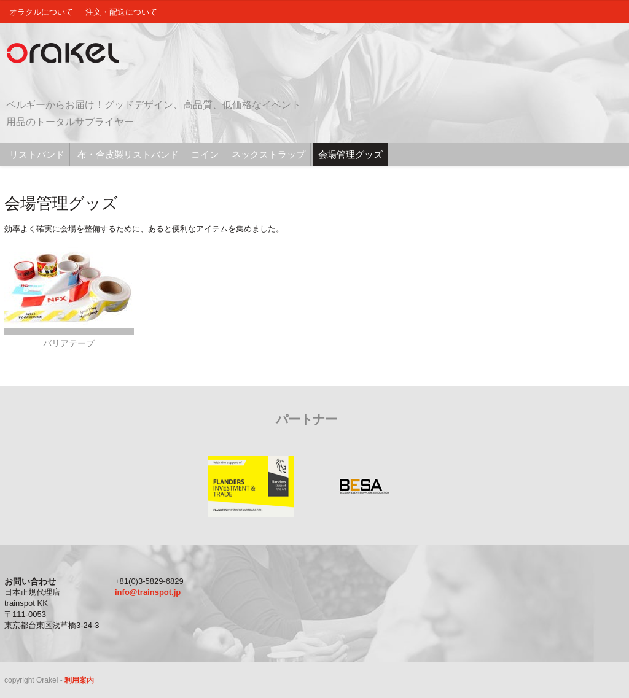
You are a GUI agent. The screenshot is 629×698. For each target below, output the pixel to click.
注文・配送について (121, 12)
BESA (364, 486)
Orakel (65, 53)
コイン (205, 154)
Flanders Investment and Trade (251, 486)
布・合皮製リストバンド (128, 154)
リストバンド (36, 154)
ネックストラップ (268, 154)
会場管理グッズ (350, 154)
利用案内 (79, 680)
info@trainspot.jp (148, 592)
